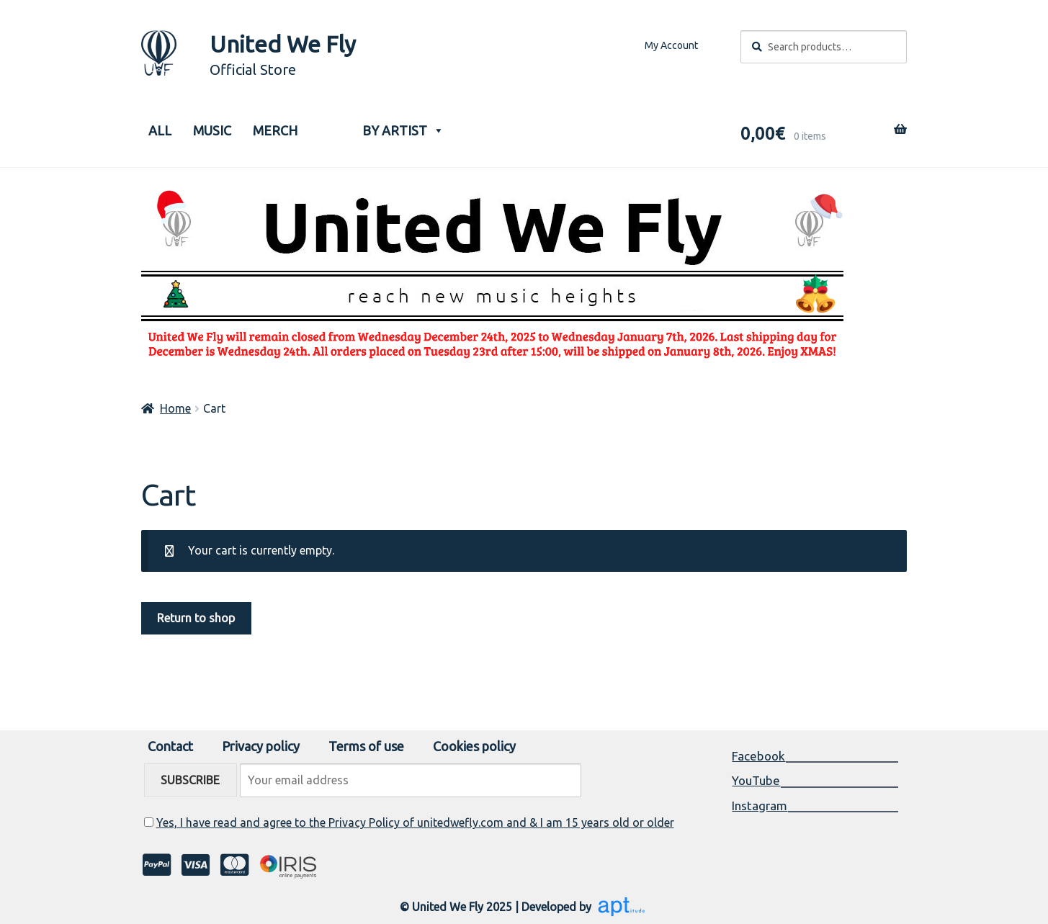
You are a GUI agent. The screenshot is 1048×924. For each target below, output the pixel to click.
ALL (159, 130)
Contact (170, 746)
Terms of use (366, 746)
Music (212, 130)
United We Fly (283, 44)
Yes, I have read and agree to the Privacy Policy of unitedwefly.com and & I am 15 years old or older (415, 822)
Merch (275, 130)
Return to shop (196, 617)
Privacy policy (261, 746)
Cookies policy (474, 746)
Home (175, 408)
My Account (671, 45)
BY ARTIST (403, 127)
